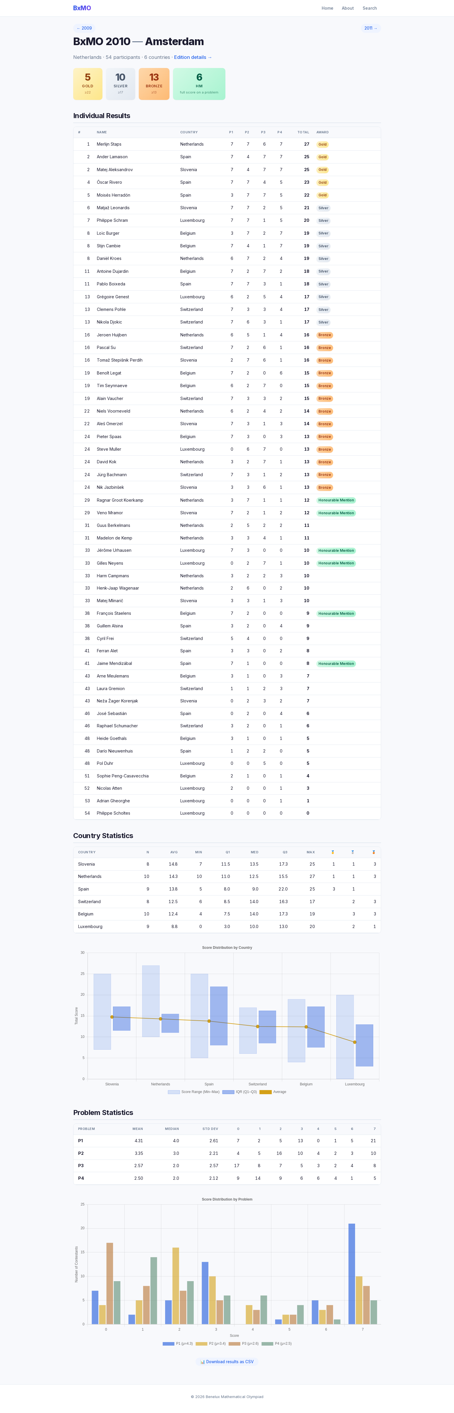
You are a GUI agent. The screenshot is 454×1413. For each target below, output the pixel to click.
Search (370, 8)
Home (327, 8)
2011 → (371, 28)
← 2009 (84, 28)
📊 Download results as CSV (227, 1361)
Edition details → (193, 57)
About (348, 8)
